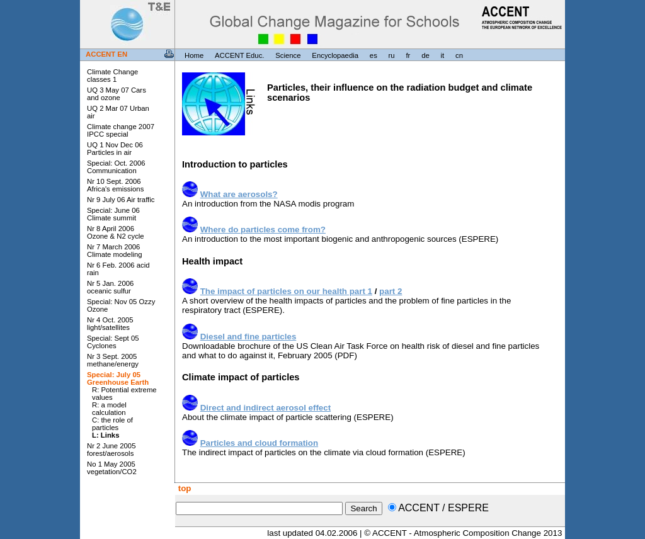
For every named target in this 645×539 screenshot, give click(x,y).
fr (408, 55)
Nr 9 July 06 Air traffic (120, 199)
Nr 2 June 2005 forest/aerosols (111, 449)
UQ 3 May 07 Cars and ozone (116, 93)
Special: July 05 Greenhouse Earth (118, 378)
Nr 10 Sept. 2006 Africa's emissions (115, 185)
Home (194, 55)
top (183, 488)
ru (392, 55)
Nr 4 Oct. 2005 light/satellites (110, 323)
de (425, 55)
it (443, 55)
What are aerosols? (239, 194)
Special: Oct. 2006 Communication (116, 166)
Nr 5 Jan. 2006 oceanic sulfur (110, 287)
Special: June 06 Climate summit (113, 214)
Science (287, 55)
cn (459, 55)
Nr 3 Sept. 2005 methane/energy (113, 360)
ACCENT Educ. (239, 55)
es (373, 55)
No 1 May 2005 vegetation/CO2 (112, 467)
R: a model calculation (109, 408)
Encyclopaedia (335, 55)
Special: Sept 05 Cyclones (113, 341)
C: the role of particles (112, 423)
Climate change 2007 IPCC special (120, 130)
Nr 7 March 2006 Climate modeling (114, 250)
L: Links (105, 435)
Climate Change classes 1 (112, 75)
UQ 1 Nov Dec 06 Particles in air (115, 148)
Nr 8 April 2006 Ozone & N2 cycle (115, 232)
